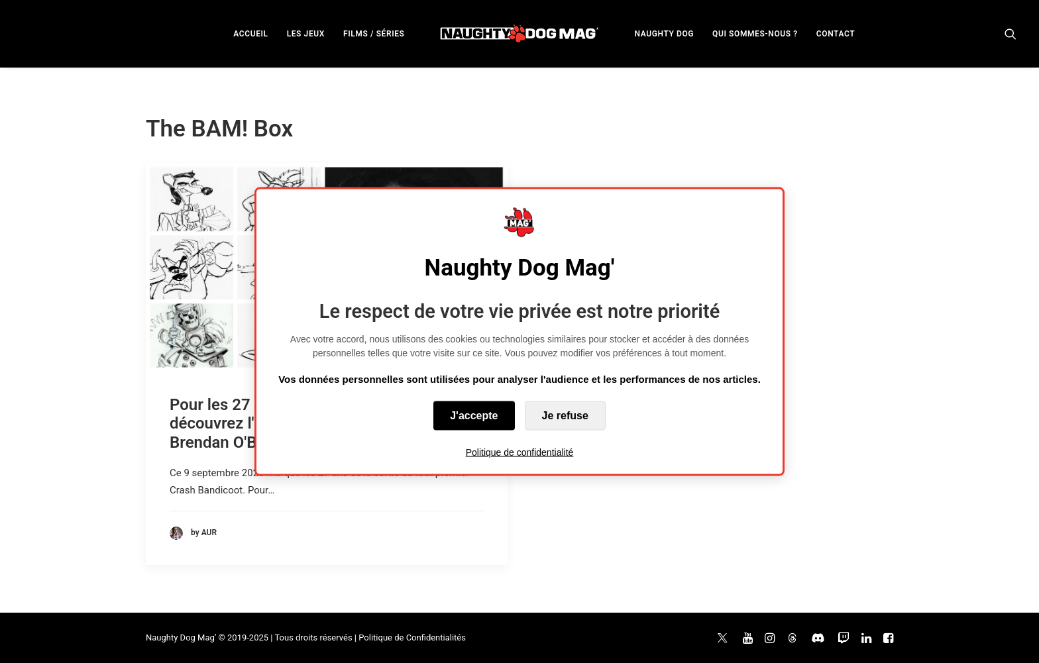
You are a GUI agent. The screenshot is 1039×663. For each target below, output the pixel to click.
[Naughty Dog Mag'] (520, 33)
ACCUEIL (250, 33)
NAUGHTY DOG (664, 33)
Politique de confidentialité (520, 452)
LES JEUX (306, 33)
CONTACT (835, 33)
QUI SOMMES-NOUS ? (755, 33)
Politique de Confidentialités (412, 637)
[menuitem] (250, 33)
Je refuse (565, 415)
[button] (1010, 33)
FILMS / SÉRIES (374, 33)
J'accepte (474, 415)
